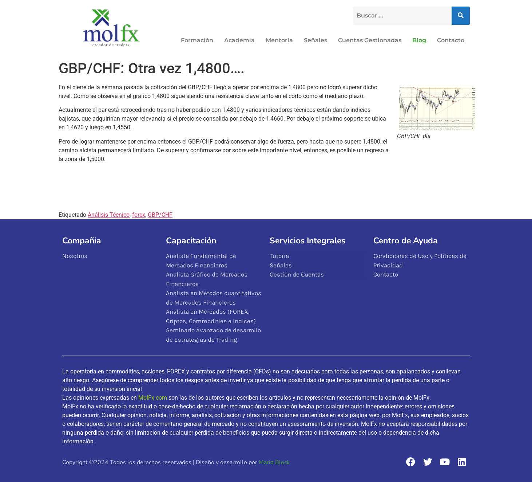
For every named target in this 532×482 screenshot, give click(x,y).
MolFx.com (152, 397)
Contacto (450, 40)
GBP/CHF (160, 214)
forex (138, 214)
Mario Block (274, 462)
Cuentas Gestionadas (369, 40)
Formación (197, 40)
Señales (315, 40)
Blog (419, 40)
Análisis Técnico (109, 214)
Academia (239, 40)
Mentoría (279, 40)
